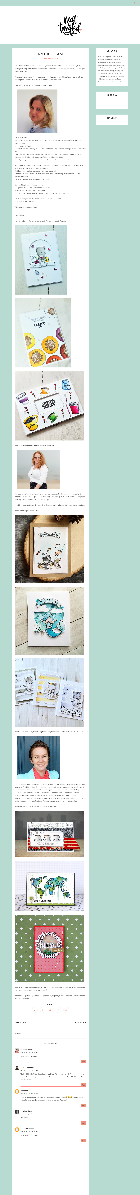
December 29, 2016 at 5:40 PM (29, 1053)
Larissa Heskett (27, 1068)
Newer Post (20, 1023)
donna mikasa (26, 1050)
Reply (83, 1062)
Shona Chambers (27, 1129)
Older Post (80, 1023)
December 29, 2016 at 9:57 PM (29, 1070)
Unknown (24, 1091)
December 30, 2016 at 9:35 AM (29, 1114)
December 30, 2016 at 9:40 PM (29, 1132)
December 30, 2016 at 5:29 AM (29, 1094)
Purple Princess (27, 1111)
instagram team (50, 58)
